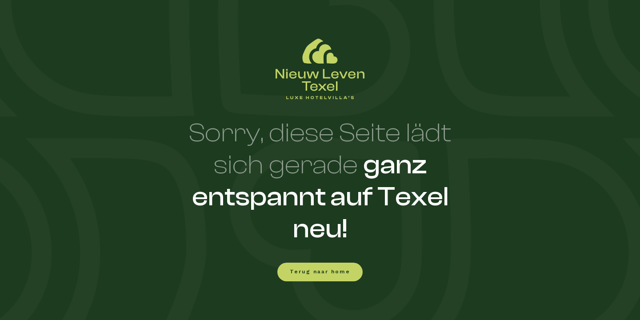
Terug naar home (320, 272)
